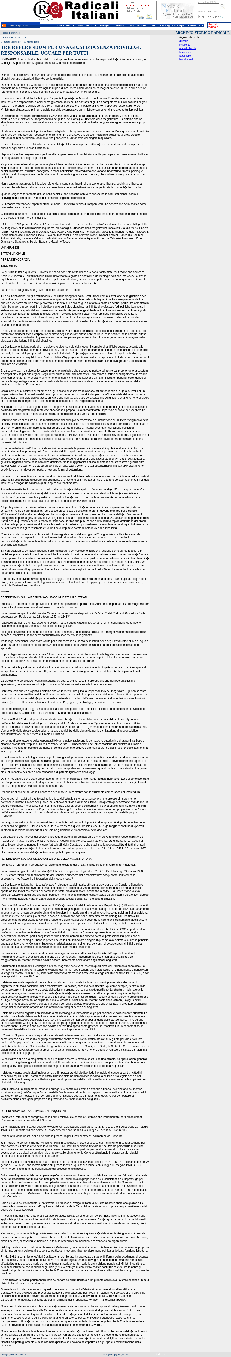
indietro (160, 1354)
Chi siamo (66, 25)
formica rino (185, 52)
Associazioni (137, 25)
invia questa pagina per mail (116, 1354)
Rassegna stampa (172, 25)
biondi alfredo (186, 59)
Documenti (87, 25)
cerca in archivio (11, 32)
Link (153, 25)
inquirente (184, 44)
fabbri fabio (185, 55)
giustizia (183, 41)
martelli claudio (187, 48)
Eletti (120, 25)
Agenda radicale (213, 25)
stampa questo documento (14, 1354)
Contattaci (195, 25)
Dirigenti (106, 25)
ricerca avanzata (207, 11)
